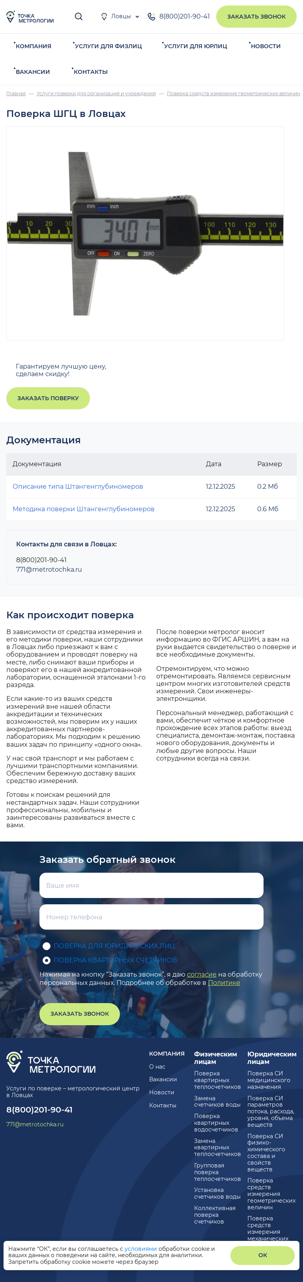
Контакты (91, 71)
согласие (202, 974)
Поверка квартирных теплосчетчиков (217, 1080)
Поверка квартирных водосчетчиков (216, 1123)
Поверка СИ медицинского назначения (268, 1080)
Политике (224, 982)
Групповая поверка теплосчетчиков (217, 1172)
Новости (266, 46)
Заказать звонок (256, 16)
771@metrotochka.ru (49, 569)
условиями (142, 1248)
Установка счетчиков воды (217, 1193)
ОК (262, 1255)
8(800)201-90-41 (178, 16)
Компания (33, 46)
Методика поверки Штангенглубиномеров (84, 509)
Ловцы (115, 17)
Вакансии (33, 71)
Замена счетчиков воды (217, 1102)
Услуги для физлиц (108, 46)
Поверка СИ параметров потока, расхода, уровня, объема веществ (270, 1111)
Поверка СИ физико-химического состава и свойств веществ (266, 1153)
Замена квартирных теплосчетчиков (217, 1147)
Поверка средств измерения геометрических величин (271, 1193)
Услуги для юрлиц (195, 46)
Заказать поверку (48, 398)
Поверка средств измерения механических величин (267, 1231)
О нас (157, 1066)
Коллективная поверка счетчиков (215, 1215)
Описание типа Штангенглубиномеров (78, 486)
